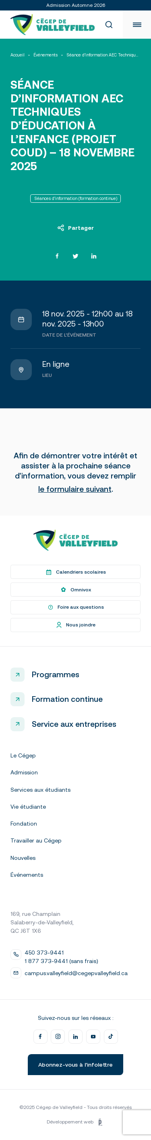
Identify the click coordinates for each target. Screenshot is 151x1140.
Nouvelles (22, 858)
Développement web (75, 1122)
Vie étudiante (28, 806)
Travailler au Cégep (36, 840)
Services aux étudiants (40, 789)
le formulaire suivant (75, 489)
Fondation (23, 823)
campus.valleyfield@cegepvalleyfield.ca (76, 973)
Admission (24, 772)
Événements (45, 55)
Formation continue (67, 699)
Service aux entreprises (74, 724)
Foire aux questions (75, 607)
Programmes (55, 674)
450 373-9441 (44, 952)
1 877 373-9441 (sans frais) (61, 961)
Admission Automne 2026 (75, 5)
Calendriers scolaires (75, 572)
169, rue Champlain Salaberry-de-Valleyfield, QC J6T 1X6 (42, 922)
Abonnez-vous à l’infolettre (75, 1064)
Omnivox (75, 589)
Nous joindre (75, 624)
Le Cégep (23, 755)
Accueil (17, 55)
